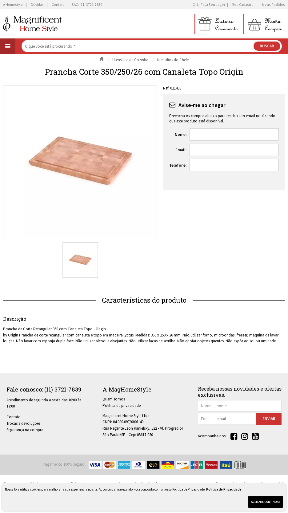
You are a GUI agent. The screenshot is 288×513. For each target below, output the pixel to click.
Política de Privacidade (224, 489)
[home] (32, 23)
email (205, 418)
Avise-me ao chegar (202, 105)
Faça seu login (213, 4)
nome (206, 405)
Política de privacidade (121, 405)
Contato (13, 417)
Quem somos (113, 399)
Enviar (268, 418)
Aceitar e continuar (265, 502)
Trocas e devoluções (23, 423)
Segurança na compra (24, 429)
